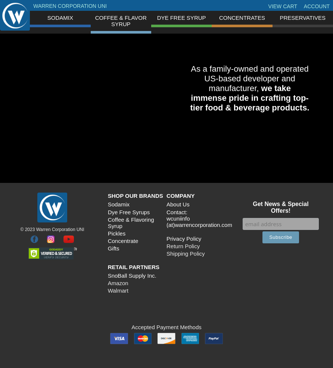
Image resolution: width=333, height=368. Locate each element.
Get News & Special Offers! (280, 207)
